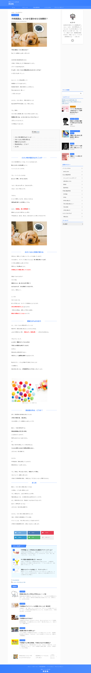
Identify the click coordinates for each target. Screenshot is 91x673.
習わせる (21, 579)
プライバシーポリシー (59, 7)
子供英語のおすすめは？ (26, 615)
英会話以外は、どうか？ (20, 143)
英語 (24, 579)
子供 (18, 579)
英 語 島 (11, 4)
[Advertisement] (72, 66)
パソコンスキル (47, 7)
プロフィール (25, 7)
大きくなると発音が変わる (21, 139)
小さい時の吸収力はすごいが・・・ (23, 137)
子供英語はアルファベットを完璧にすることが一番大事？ (34, 603)
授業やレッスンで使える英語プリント (70, 101)
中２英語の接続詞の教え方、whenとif (31, 557)
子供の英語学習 (36, 7)
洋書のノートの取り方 (75, 152)
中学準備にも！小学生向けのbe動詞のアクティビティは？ (36, 547)
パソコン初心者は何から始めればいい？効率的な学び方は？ (76, 110)
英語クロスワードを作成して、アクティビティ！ (33, 567)
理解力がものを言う (19, 141)
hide (38, 131)
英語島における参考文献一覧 (68, 100)
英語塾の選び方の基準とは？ (27, 627)
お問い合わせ (65, 103)
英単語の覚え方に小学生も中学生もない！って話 (32, 591)
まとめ (16, 145)
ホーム (13, 7)
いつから (14, 579)
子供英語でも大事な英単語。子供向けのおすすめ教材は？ (34, 639)
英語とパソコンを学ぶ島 (45, 666)
